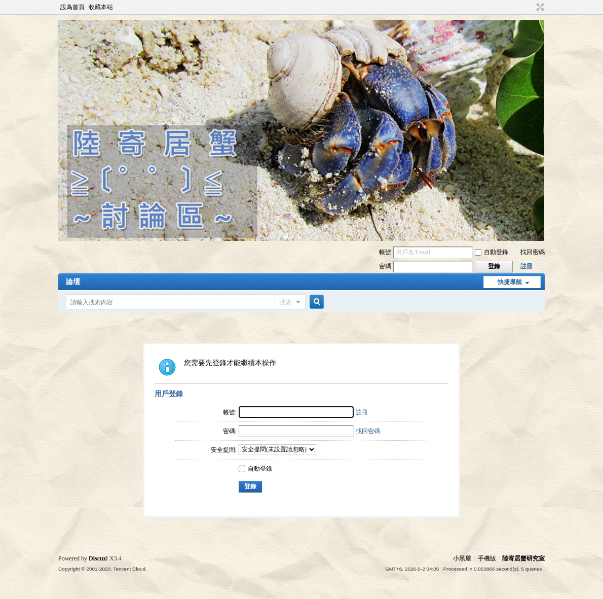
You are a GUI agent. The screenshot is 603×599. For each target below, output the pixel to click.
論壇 (73, 282)
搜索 (286, 302)
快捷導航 (510, 282)
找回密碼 (532, 252)
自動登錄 (491, 252)
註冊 (526, 266)
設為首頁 (72, 7)
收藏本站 (101, 7)
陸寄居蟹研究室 (523, 558)
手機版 (487, 558)
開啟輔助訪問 (530, 7)
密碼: (230, 431)
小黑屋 (462, 558)
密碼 (385, 266)
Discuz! (98, 558)
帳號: (230, 412)
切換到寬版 (539, 7)
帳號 (385, 252)
